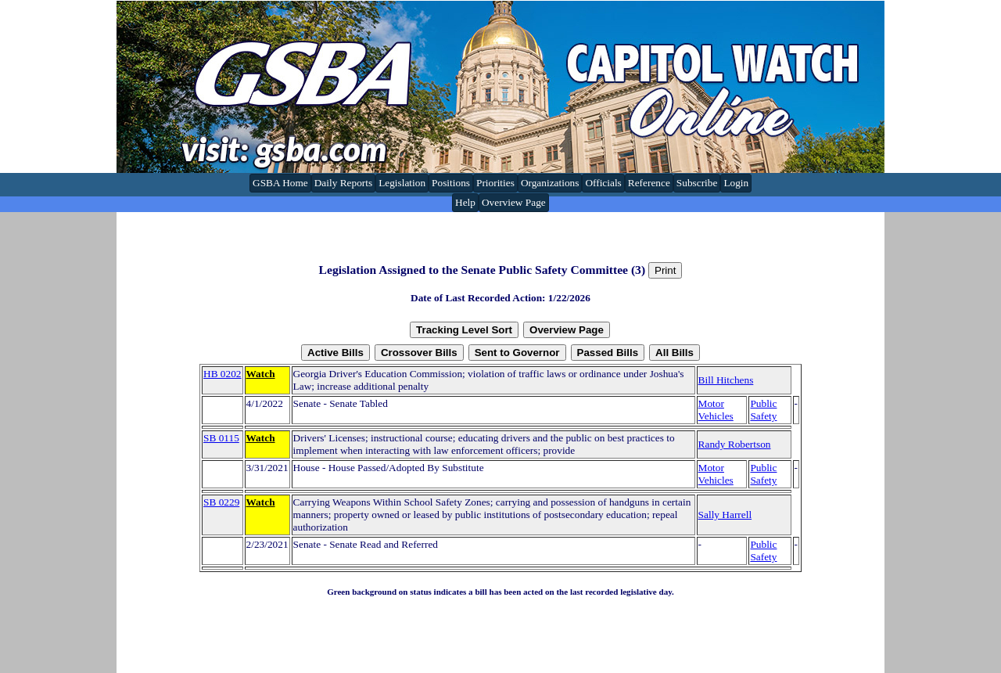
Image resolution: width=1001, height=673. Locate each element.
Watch (260, 374)
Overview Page (514, 202)
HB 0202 (222, 374)
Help (465, 202)
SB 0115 (221, 438)
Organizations (550, 183)
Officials (603, 183)
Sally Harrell (725, 514)
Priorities (495, 183)
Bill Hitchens (726, 380)
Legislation (402, 183)
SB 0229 (221, 502)
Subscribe (697, 183)
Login (735, 183)
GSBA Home (280, 183)
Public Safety (763, 410)
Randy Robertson (734, 444)
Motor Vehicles (716, 410)
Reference (649, 183)
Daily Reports (343, 183)
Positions (451, 183)
